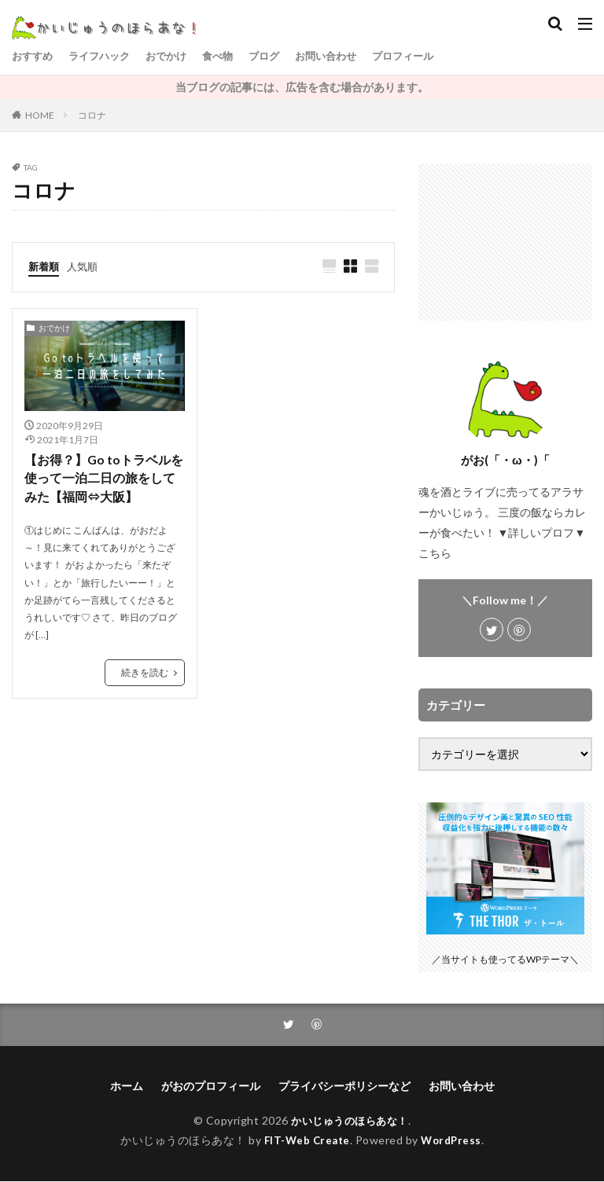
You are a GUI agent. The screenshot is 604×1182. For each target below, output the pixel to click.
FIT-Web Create (305, 1140)
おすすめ (34, 56)
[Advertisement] (505, 242)
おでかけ (175, 56)
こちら (434, 553)
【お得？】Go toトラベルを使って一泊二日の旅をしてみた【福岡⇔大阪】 (103, 479)
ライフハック (105, 56)
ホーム (126, 1086)
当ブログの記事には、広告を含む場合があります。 (302, 87)
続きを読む (144, 675)
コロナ (92, 115)
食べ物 (229, 56)
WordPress (453, 1140)
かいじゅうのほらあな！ (350, 1121)
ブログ (278, 56)
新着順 (44, 266)
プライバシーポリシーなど (344, 1086)
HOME (39, 115)
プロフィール (425, 56)
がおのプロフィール (210, 1086)
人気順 (85, 266)
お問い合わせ (344, 56)
